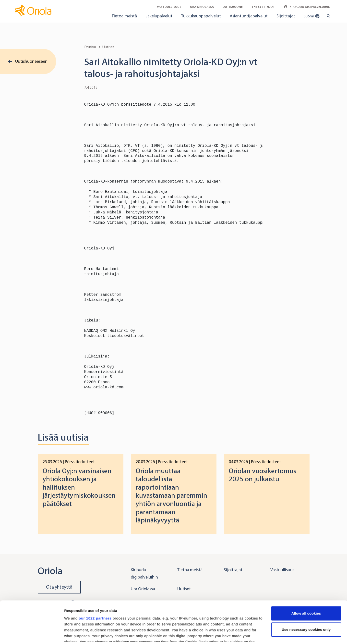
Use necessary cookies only (306, 589)
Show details (75, 632)
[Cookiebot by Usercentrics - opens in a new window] (31, 632)
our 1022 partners (95, 578)
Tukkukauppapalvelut (201, 16)
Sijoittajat (285, 16)
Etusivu (90, 47)
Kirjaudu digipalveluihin (307, 7)
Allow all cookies (306, 573)
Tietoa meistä (124, 16)
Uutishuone (233, 7)
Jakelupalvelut (159, 16)
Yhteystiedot (263, 7)
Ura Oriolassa (202, 7)
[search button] (327, 16)
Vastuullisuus (169, 7)
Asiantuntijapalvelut (249, 16)
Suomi (312, 16)
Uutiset (108, 47)
